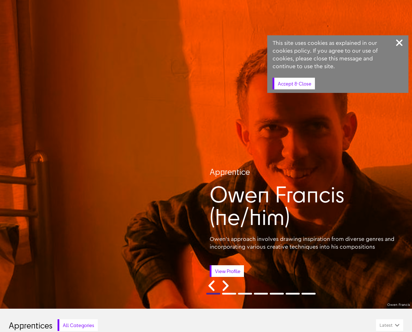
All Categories (78, 325)
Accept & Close (294, 84)
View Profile (227, 271)
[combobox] (389, 325)
